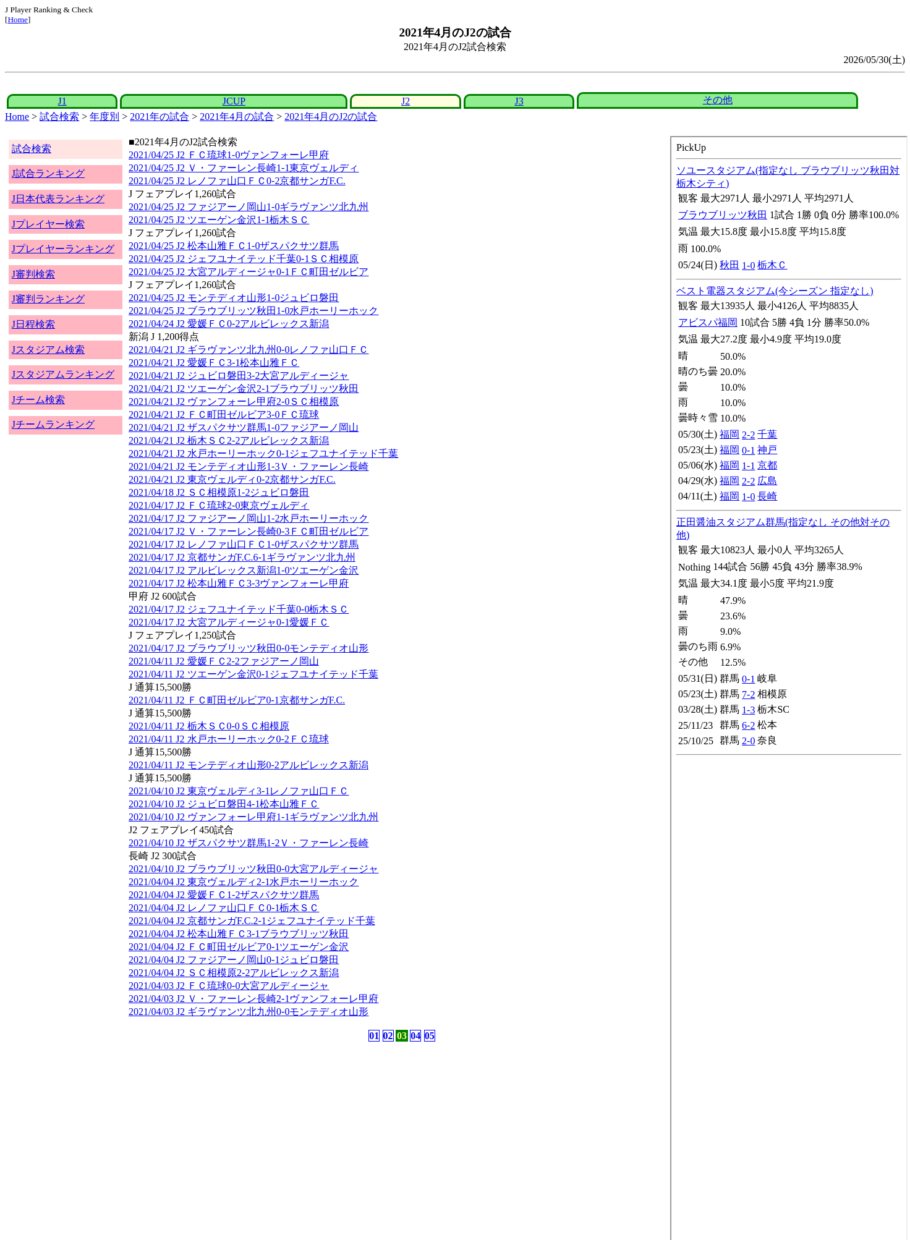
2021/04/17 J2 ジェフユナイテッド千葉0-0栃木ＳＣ (239, 609)
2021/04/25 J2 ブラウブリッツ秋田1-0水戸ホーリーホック (253, 310)
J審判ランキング (48, 299)
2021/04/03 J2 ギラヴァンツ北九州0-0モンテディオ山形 (248, 1011)
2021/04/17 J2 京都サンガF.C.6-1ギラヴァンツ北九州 (242, 557)
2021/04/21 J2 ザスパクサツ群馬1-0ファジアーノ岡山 (244, 427)
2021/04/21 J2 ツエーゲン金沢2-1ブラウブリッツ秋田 (244, 388)
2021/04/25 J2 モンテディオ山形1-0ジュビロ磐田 (234, 297)
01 (374, 1035)
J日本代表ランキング (58, 198)
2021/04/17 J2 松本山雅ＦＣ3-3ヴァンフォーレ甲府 (239, 583)
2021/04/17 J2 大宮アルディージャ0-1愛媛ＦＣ (229, 622)
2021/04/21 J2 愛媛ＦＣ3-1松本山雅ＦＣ (214, 362)
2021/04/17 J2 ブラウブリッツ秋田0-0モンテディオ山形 (248, 648)
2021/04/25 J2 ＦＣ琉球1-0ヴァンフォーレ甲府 (229, 155)
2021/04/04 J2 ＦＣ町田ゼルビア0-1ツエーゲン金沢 (239, 946)
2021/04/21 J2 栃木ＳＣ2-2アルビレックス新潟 (229, 440)
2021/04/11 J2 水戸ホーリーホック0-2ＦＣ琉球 (229, 739)
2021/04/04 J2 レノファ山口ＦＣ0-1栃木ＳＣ (224, 907)
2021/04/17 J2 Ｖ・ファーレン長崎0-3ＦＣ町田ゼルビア (248, 531)
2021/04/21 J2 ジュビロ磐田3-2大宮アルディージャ (239, 375)
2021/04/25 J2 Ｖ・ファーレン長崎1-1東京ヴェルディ (244, 168)
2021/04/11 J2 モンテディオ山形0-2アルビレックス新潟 (248, 765)
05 (430, 1035)
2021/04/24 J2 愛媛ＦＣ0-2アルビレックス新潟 (229, 323)
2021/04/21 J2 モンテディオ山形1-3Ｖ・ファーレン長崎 (248, 466)
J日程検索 (33, 324)
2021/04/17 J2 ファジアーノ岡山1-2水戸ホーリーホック (248, 518)
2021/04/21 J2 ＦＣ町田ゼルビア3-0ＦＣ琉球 (224, 414)
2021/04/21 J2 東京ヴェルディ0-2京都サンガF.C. (232, 479)
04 (415, 1035)
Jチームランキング (53, 424)
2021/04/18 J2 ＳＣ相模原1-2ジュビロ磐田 (219, 492)
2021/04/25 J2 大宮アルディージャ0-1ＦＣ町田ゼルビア (248, 271)
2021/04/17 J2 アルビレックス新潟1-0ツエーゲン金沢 (244, 570)
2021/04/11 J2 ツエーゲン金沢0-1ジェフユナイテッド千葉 (253, 674)
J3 (518, 101)
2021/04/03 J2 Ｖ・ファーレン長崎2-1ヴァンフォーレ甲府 (253, 998)
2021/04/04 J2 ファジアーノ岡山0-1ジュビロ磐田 (234, 959)
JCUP (234, 101)
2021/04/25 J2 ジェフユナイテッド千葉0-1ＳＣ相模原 (244, 258)
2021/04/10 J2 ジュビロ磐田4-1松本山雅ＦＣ (224, 804)
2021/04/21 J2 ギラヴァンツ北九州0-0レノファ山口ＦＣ (248, 349)
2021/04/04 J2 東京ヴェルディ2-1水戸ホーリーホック (244, 882)
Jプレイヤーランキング (63, 249)
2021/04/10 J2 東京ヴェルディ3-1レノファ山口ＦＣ (239, 791)
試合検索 (59, 116)
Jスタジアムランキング (63, 374)
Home (17, 19)
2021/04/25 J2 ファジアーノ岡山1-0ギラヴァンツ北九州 (248, 207)
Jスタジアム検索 (48, 349)
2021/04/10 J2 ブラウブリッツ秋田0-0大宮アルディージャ (253, 869)
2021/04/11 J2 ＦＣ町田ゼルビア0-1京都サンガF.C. (237, 700)
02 (388, 1035)
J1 (62, 101)
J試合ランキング (48, 173)
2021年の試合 (159, 116)
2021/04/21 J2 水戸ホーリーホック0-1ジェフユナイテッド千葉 (263, 453)
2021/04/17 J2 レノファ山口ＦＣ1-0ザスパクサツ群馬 (244, 544)
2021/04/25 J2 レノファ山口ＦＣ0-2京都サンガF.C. (237, 181)
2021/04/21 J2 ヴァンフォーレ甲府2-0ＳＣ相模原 (234, 401)
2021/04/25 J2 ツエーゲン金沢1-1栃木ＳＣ (219, 219)
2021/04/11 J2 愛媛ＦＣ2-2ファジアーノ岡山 (224, 661)
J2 (405, 101)
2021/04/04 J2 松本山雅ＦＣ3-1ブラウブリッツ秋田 (239, 933)
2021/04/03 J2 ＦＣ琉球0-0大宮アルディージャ (229, 985)
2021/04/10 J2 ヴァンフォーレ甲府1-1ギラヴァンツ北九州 (253, 817)
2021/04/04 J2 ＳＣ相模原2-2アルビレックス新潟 (234, 972)
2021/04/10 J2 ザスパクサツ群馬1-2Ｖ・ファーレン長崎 (248, 843)
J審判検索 (33, 274)
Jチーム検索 (38, 399)
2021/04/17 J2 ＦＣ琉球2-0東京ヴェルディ (219, 505)
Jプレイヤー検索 (48, 224)
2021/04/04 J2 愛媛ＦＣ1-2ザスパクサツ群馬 (224, 895)
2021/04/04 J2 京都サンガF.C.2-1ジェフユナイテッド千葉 (252, 920)
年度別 (104, 116)
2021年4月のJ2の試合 (330, 116)
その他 (718, 100)
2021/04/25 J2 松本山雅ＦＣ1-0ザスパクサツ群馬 (234, 245)
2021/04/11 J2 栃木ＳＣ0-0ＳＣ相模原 (209, 726)
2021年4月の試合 (237, 116)
